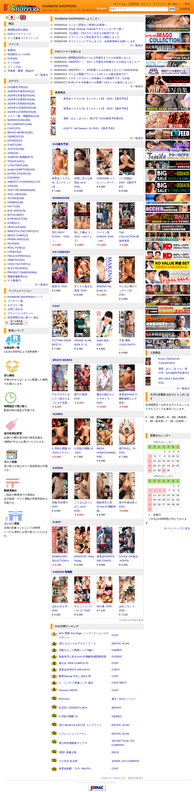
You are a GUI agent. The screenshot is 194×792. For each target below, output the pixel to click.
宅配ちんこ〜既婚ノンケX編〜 (76, 650)
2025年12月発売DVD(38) (22, 107)
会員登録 (133, 3)
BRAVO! (116, 707)
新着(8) (12, 50)
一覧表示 (43, 74)
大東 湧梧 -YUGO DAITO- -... (127, 344)
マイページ (159, 3)
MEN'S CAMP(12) (18, 235)
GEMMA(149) (15, 202)
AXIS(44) (13, 185)
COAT (56, 305)
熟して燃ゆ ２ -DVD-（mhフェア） (83, 236)
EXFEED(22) (15, 140)
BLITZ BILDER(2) (18, 268)
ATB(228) (13, 153)
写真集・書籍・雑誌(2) (21, 70)
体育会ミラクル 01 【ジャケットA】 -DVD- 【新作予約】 (96, 108)
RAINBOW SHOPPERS (60, 6)
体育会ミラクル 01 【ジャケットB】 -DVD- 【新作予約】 (96, 98)
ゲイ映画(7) (14, 280)
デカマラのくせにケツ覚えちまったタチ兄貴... (61, 398)
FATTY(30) (14, 206)
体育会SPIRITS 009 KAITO (74, 669)
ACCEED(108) (16, 198)
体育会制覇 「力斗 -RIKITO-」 (76, 768)
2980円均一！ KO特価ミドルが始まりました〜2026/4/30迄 (103, 69)
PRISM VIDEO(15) (18, 239)
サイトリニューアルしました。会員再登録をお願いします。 (103, 41)
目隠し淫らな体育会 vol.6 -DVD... (83, 182)
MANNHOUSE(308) (19, 120)
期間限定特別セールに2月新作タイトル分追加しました (99, 57)
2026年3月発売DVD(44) (21, 95)
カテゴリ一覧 (15, 305)
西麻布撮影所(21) (18, 276)
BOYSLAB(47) (16, 214)
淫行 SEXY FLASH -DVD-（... (61, 236)
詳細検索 (185, 8)
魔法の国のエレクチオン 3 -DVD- (106, 398)
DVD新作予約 (60, 144)
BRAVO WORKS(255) (20, 132)
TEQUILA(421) (16, 161)
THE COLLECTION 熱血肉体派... (129, 236)
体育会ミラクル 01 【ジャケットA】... (61, 182)
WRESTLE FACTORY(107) (23, 231)
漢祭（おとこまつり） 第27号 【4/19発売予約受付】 (93, 118)
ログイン (146, 3)
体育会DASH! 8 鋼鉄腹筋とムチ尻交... (128, 398)
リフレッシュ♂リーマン (73, 733)
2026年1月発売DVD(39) (21, 103)
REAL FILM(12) (16, 247)
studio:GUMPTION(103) (21, 169)
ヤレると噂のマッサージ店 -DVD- (128, 290)
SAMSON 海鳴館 (62, 571)
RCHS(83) (13, 243)
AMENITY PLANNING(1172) (24, 181)
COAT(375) (14, 128)
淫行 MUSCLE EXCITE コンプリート (80, 725)
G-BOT (57, 522)
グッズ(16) (14, 62)
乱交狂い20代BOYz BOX (73, 707)
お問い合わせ (15, 309)
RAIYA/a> (64, 698)
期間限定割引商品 (18, 29)
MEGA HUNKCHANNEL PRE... (106, 452)
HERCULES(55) (17, 227)
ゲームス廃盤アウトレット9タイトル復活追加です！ (98, 74)
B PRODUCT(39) (17, 218)
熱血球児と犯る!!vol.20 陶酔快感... (106, 506)
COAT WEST (119, 682)
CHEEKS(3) (14, 251)
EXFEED (58, 468)
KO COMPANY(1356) (20, 124)
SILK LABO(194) (17, 194)
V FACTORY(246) (18, 165)
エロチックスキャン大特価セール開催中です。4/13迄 (99, 78)
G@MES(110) (16, 136)
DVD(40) (13, 58)
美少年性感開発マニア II (73, 743)
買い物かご (174, 3)
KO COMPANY (61, 251)
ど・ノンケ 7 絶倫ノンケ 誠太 (76, 682)
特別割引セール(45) (19, 54)
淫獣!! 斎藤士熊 (67, 752)
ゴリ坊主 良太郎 (68, 761)
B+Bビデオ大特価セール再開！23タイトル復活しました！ (101, 82)
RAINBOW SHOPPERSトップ (25, 296)
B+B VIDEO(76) (17, 210)
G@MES (58, 414)
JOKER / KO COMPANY (126, 761)
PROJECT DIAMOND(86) (22, 272)
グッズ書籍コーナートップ (23, 38)
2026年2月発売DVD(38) (21, 99)
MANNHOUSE (61, 197)
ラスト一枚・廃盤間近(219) (23, 116)
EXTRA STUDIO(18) (19, 173)
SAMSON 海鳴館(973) (20, 157)
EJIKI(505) (14, 177)
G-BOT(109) (15, 144)
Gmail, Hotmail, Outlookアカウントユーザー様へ (96, 29)
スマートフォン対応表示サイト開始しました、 (95, 37)
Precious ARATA (68, 690)
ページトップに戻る (178, 528)
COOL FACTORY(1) (19, 264)
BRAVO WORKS (62, 360)
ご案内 (186, 3)
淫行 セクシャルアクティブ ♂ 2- (77, 643)
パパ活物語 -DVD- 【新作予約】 (127, 182)
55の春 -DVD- (104, 606)
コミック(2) (14, 66)
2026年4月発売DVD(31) (21, 91)
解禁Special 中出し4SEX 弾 (75, 676)
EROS (115, 752)
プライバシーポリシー (20, 313)
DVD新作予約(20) (18, 87)
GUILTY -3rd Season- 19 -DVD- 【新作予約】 (89, 128)
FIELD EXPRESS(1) (19, 255)
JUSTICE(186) (16, 148)
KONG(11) (14, 222)
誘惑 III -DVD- (60, 286)
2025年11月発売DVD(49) (22, 111)
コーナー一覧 (15, 301)
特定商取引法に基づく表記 (23, 317)
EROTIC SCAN (120, 643)
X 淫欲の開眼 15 (68, 716)
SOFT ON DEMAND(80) (21, 190)
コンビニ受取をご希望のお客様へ (87, 24)
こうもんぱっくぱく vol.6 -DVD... (83, 506)
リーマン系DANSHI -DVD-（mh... (105, 236)
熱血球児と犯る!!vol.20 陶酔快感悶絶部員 (83, 656)
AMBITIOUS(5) (16, 259)
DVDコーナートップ (19, 33)
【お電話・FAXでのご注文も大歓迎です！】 (94, 33)
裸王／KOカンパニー (124, 698)
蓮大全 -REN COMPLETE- (74, 663)
